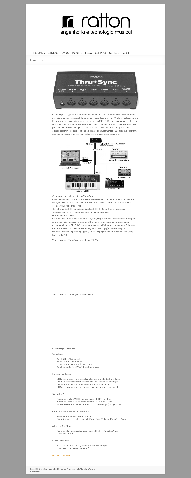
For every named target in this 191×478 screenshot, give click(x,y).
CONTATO (114, 52)
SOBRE (126, 52)
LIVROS (65, 52)
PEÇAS (88, 52)
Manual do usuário (61, 455)
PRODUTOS (39, 52)
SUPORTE (77, 52)
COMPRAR (100, 52)
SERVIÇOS (53, 52)
